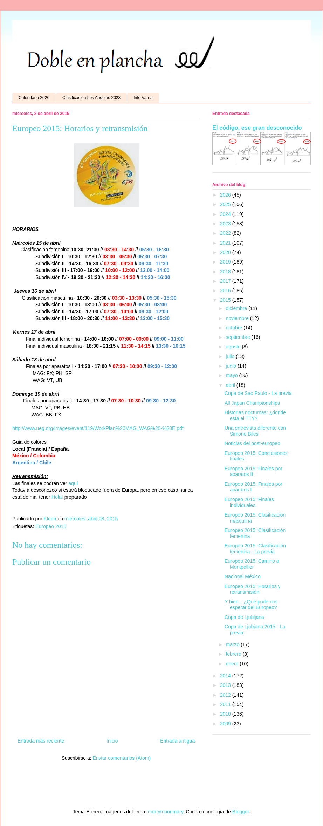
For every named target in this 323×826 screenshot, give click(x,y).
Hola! (57, 497)
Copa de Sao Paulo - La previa (258, 393)
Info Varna (142, 97)
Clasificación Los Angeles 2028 (91, 97)
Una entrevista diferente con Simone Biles (255, 431)
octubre (234, 327)
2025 (226, 204)
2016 (226, 290)
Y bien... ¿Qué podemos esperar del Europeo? (251, 604)
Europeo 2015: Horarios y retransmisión (253, 589)
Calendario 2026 (34, 97)
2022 (226, 233)
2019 (226, 262)
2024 (226, 214)
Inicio (112, 741)
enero (233, 664)
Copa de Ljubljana (244, 617)
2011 (226, 704)
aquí (73, 483)
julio (231, 356)
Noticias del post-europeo (252, 443)
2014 (226, 675)
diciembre (237, 308)
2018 (226, 271)
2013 (226, 685)
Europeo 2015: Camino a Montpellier (252, 564)
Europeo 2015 (50, 526)
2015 (226, 300)
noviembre (238, 318)
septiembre (238, 337)
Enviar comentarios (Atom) (121, 758)
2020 (226, 252)
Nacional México (243, 576)
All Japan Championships (252, 403)
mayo (232, 375)
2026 (226, 195)
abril (231, 385)
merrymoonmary (165, 811)
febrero (234, 654)
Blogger (240, 811)
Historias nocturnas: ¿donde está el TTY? (255, 415)
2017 (226, 281)
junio (231, 366)
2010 (226, 714)
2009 (226, 723)
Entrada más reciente (41, 741)
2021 (226, 243)
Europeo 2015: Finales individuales (249, 502)
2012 (226, 695)
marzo (233, 644)
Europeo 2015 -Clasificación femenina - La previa (255, 548)
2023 (226, 223)
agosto (234, 346)
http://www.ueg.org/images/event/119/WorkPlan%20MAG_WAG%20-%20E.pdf (98, 428)
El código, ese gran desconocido (257, 127)
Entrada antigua (177, 741)
